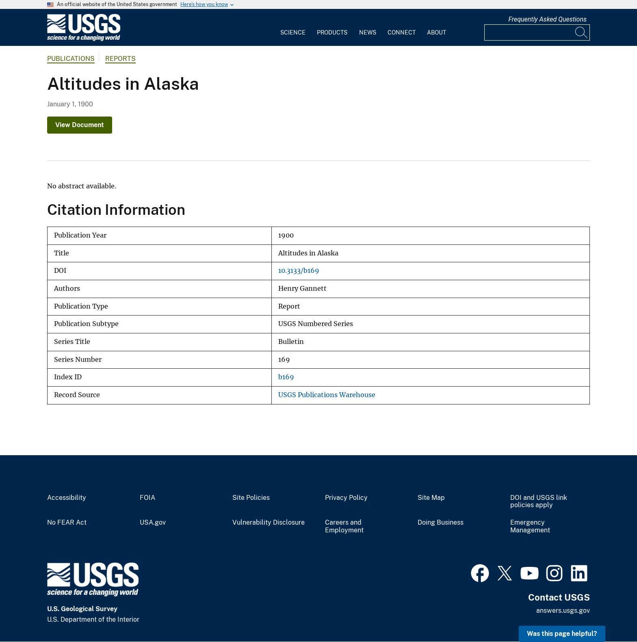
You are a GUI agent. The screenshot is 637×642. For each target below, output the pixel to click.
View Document (79, 125)
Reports (120, 59)
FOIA (147, 497)
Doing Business (441, 522)
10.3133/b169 (298, 271)
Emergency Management (530, 526)
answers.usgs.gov (563, 610)
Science (293, 32)
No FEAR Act (67, 522)
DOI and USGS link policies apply (538, 501)
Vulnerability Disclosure (268, 522)
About (436, 32)
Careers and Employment (344, 526)
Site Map (431, 497)
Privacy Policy (346, 497)
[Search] (582, 32)
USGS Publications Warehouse (326, 395)
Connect (402, 32)
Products (332, 32)
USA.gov (153, 522)
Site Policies (251, 497)
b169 (286, 377)
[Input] (537, 32)
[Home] (83, 39)
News (367, 32)
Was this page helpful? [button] (562, 634)
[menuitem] (293, 27)
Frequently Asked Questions (547, 19)
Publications (71, 59)
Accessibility (66, 497)
